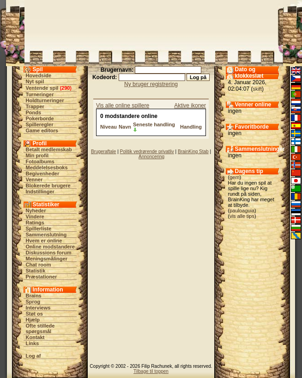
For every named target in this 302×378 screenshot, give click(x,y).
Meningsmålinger (46, 258)
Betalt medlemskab (49, 149)
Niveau (108, 127)
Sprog (33, 301)
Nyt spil (35, 81)
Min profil (37, 155)
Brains (34, 295)
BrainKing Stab (193, 151)
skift (257, 89)
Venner (34, 179)
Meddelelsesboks (47, 167)
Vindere (35, 216)
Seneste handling (154, 124)
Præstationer (41, 276)
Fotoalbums (40, 161)
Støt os (34, 313)
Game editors (42, 130)
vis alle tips (242, 216)
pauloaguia (242, 210)
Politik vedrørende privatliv (147, 151)
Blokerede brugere (48, 185)
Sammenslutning (46, 234)
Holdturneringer (45, 100)
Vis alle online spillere (122, 105)
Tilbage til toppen (151, 371)
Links (32, 343)
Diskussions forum (49, 252)
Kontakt (35, 337)
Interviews (38, 307)
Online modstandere (50, 246)
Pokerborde (40, 118)
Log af (33, 356)
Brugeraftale (103, 151)
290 (65, 88)
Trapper (35, 106)
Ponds (34, 112)
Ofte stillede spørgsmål (40, 328)
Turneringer (40, 94)
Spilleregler (40, 124)
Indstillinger (40, 191)
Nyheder (36, 210)
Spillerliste (39, 228)
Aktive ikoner (190, 105)
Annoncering (151, 156)
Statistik (36, 270)
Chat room (38, 264)
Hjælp (33, 319)
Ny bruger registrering (151, 84)
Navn (125, 127)
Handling (191, 127)
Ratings (35, 222)
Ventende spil (42, 88)
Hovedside (39, 75)
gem (234, 177)
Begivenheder (43, 173)
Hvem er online (44, 240)
